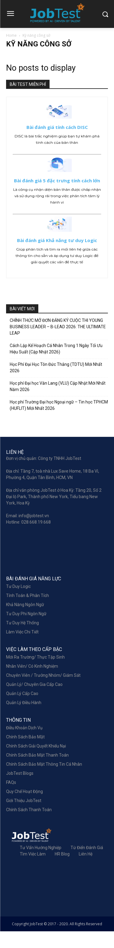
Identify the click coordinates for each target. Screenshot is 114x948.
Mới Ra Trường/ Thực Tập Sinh (35, 673)
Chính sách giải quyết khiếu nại (36, 762)
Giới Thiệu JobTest (23, 817)
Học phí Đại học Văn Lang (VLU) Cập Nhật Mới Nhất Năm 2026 (57, 386)
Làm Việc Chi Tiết (22, 648)
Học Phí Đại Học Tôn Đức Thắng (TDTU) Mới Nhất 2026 (56, 367)
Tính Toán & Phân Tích (27, 612)
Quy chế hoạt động (24, 808)
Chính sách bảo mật (25, 753)
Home (11, 35)
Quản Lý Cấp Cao (22, 710)
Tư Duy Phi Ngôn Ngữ (26, 630)
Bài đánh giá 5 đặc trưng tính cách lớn (57, 180)
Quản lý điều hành (23, 719)
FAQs (11, 799)
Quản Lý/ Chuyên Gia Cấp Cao (34, 701)
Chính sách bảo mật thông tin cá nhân (44, 780)
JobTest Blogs (19, 790)
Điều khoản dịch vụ (24, 744)
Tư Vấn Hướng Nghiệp (40, 864)
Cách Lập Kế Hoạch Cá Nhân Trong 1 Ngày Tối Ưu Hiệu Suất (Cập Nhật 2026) (56, 348)
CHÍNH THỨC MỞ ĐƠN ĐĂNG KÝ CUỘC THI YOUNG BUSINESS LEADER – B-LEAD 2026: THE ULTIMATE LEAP (58, 327)
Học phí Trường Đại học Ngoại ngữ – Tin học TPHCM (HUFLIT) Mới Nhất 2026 (59, 405)
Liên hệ (85, 870)
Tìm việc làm (33, 870)
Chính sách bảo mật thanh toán (37, 771)
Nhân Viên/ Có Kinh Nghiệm (32, 682)
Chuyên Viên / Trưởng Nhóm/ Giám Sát (43, 692)
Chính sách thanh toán (29, 826)
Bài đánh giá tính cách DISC (57, 127)
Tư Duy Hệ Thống (22, 639)
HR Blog (62, 870)
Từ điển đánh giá (87, 864)
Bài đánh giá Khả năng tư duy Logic (57, 240)
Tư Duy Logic (18, 603)
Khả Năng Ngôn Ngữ (25, 621)
